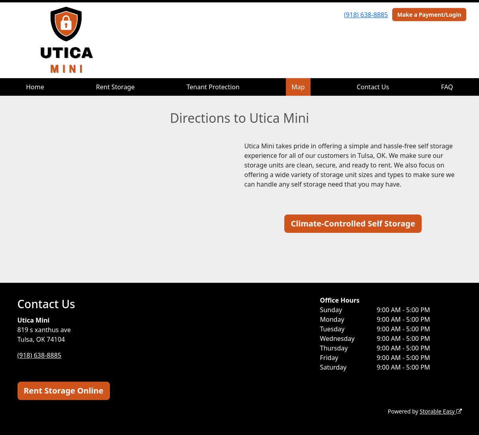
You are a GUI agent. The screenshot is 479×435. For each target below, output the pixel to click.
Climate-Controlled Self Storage (353, 223)
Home (35, 87)
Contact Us (373, 87)
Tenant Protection (213, 87)
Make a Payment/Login (429, 14)
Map (298, 87)
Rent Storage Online (64, 390)
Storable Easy (440, 411)
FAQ (447, 87)
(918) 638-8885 (366, 14)
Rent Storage (115, 87)
